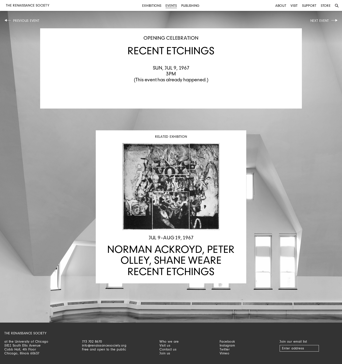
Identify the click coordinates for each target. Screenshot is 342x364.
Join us (164, 353)
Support (309, 5)
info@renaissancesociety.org (104, 345)
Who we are (169, 341)
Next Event (319, 21)
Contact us (167, 349)
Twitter (225, 349)
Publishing (190, 5)
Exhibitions (151, 5)
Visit (294, 5)
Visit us (164, 345)
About (280, 5)
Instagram (227, 345)
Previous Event (26, 21)
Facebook (227, 341)
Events (171, 5)
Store (326, 5)
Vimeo (224, 353)
